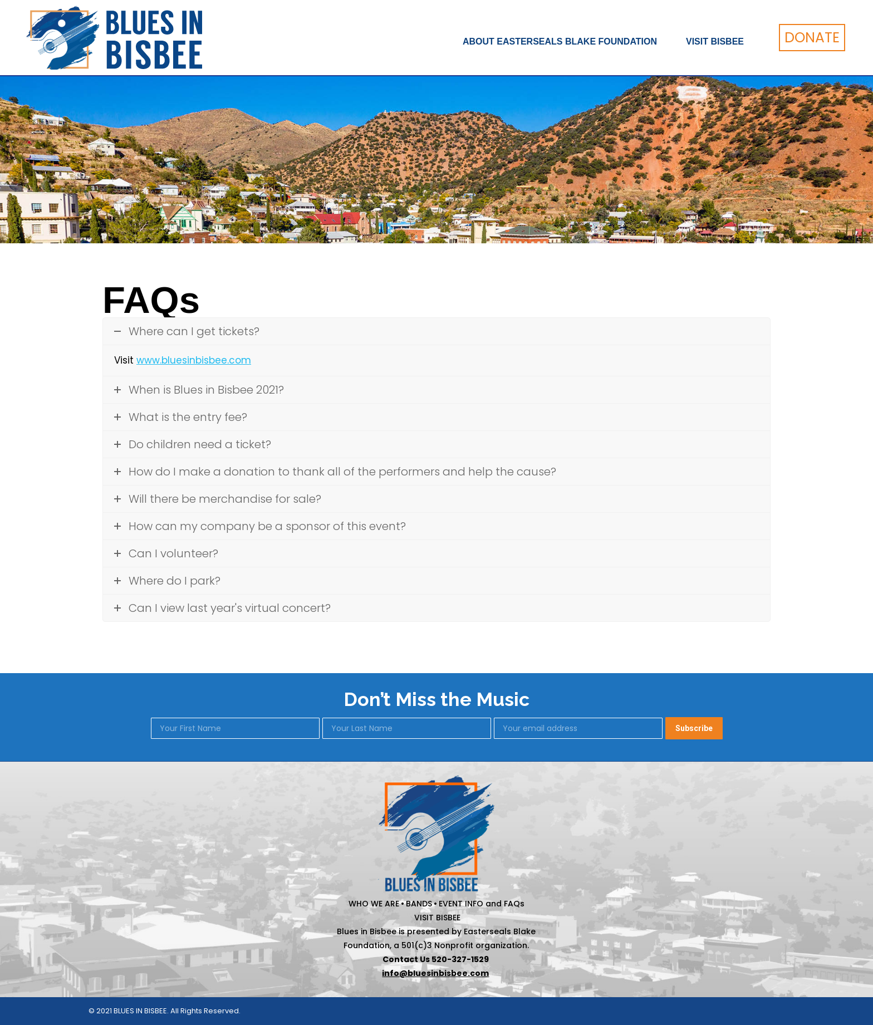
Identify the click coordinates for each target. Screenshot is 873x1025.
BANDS (419, 903)
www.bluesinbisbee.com (193, 360)
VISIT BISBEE (437, 917)
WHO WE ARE (374, 903)
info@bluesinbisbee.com (435, 973)
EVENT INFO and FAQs (481, 903)
